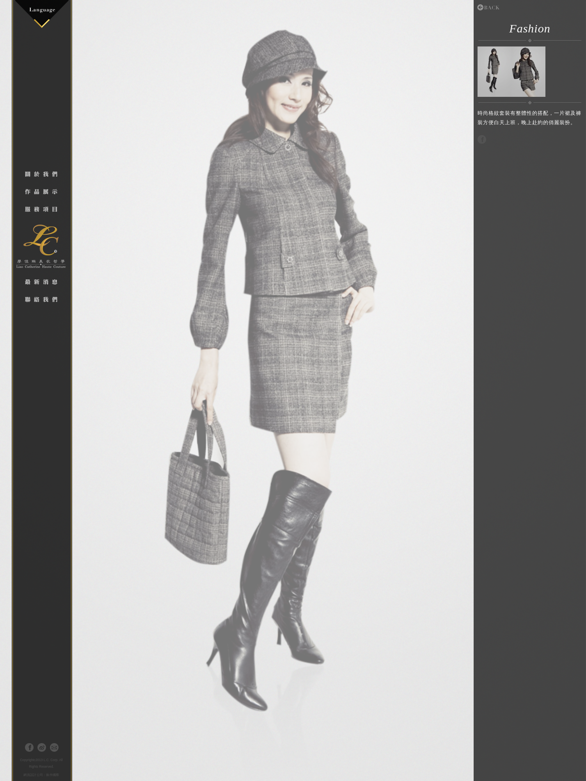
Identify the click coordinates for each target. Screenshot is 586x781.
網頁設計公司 (33, 775)
